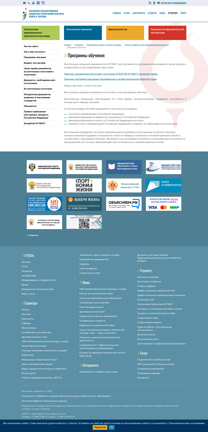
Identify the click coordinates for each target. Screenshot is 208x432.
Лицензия (27, 271)
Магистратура (29, 328)
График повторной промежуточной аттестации (161, 295)
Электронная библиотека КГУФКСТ (155, 304)
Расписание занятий (147, 277)
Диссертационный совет (34, 337)
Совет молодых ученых (91, 307)
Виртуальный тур (117, 29)
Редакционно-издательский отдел (39, 359)
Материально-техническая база (38, 289)
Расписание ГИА (145, 299)
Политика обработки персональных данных (44, 401)
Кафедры (26, 323)
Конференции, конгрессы (92, 321)
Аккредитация (29, 275)
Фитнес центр (29, 373)
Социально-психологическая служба (156, 313)
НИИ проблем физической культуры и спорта (45, 341)
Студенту (152, 13)
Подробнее (100, 427)
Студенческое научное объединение (98, 316)
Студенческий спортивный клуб (153, 359)
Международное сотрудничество (39, 280)
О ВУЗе (29, 255)
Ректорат (26, 314)
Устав (25, 266)
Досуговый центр (146, 334)
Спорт (183, 13)
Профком (84, 264)
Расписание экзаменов (149, 281)
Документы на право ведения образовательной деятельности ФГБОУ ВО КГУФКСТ (159, 258)
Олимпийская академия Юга (94, 259)
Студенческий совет (89, 273)
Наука (162, 13)
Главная (117, 13)
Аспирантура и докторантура (36, 332)
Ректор (25, 309)
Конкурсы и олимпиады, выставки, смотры (159, 309)
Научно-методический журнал (37, 364)
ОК (111, 427)
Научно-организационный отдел (96, 293)
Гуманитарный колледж (34, 346)
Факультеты (28, 319)
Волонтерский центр (147, 339)
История (26, 262)
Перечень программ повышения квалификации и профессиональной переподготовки (110, 79)
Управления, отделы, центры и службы (99, 255)
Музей (25, 284)
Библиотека (28, 355)
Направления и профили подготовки (98, 371)
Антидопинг (143, 377)
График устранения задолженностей (156, 290)
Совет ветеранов (88, 268)
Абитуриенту (139, 13)
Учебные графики (146, 286)
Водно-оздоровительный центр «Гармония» (44, 368)
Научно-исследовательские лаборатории (100, 298)
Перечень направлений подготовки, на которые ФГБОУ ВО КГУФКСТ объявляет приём (111, 74)
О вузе (127, 13)
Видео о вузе (28, 294)
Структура (173, 13)
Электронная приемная (79, 29)
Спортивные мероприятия (150, 368)
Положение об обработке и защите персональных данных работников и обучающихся (66, 396)
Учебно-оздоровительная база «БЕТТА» (42, 377)
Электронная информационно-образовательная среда (37, 32)
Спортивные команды (148, 373)
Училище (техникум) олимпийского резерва (44, 350)
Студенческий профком (149, 322)
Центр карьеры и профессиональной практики (161, 343)
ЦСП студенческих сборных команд (155, 364)
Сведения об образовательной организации (167, 31)
